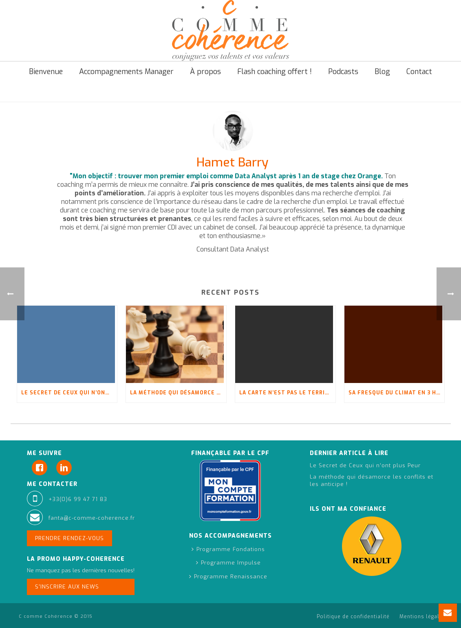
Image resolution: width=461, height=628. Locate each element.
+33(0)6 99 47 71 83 (78, 499)
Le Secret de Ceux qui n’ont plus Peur (69, 392)
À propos (205, 72)
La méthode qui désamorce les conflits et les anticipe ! (178, 392)
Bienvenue (46, 72)
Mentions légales (422, 616)
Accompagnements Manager (126, 72)
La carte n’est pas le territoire (287, 392)
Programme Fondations (228, 549)
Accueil (344, 94)
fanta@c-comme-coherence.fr (92, 517)
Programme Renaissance (228, 576)
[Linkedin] (66, 467)
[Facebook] (41, 467)
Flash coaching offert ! (274, 72)
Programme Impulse (228, 562)
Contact (419, 72)
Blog (382, 72)
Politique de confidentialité (353, 616)
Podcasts (343, 72)
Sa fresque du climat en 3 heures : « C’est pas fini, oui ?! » (397, 392)
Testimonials (378, 94)
